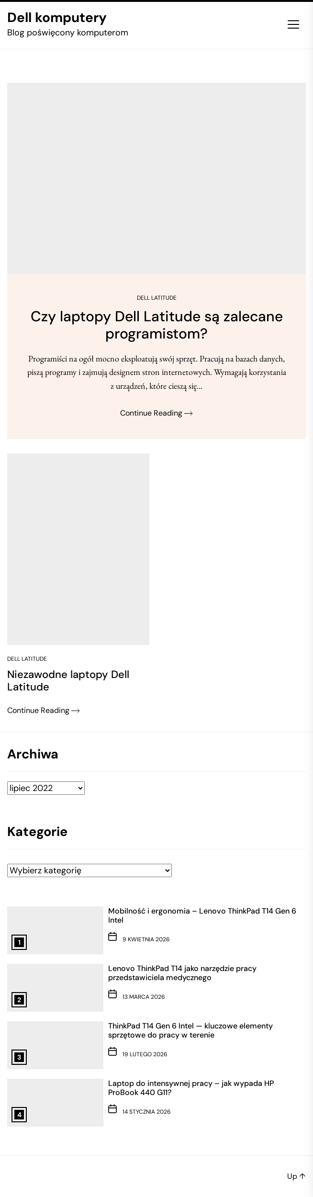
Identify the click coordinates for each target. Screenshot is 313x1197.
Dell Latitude (157, 298)
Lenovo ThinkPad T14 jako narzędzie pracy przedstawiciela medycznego (182, 972)
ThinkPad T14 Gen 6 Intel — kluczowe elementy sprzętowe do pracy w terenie (190, 1030)
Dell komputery (57, 18)
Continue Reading (156, 413)
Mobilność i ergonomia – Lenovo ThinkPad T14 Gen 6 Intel (202, 915)
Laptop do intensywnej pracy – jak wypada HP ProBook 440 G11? (191, 1087)
